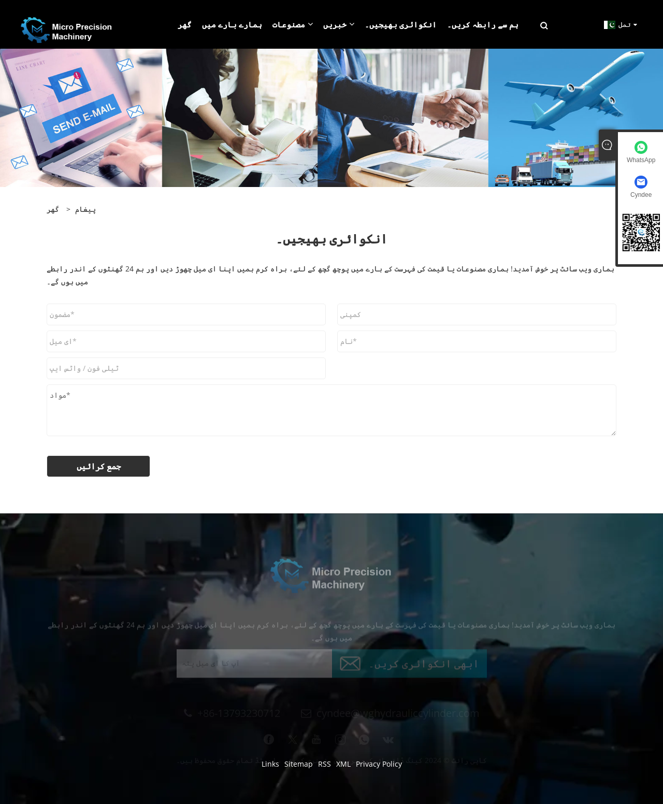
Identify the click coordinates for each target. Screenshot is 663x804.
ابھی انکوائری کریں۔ (423, 666)
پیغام (85, 209)
